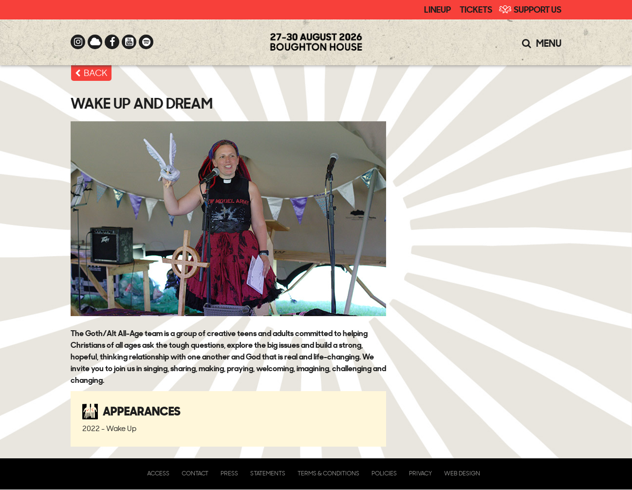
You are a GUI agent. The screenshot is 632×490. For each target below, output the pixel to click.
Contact (195, 473)
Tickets (476, 8)
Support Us (537, 8)
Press (229, 473)
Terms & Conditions (328, 473)
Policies (384, 473)
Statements (267, 473)
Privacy (420, 473)
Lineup (437, 8)
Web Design (462, 473)
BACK (96, 72)
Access (158, 473)
